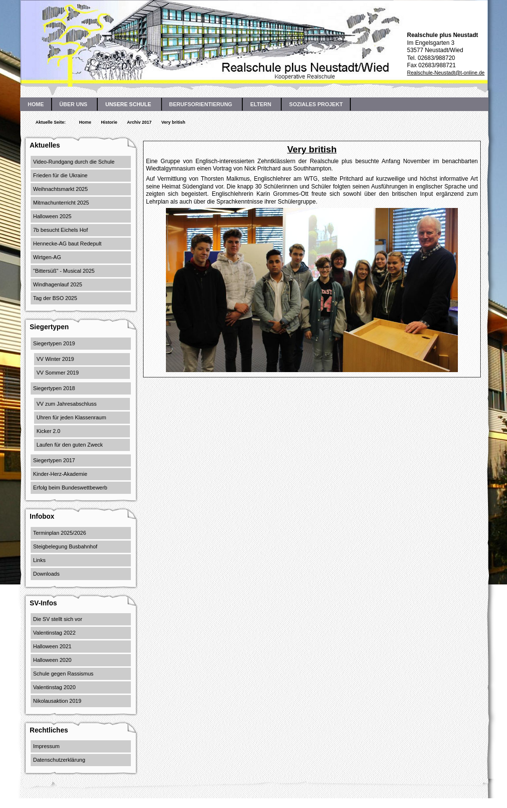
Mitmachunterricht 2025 (61, 203)
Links (39, 560)
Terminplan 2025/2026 (59, 533)
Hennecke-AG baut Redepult (67, 243)
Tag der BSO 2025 (55, 298)
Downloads (46, 574)
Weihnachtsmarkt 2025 (60, 189)
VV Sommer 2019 (57, 373)
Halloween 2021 (52, 646)
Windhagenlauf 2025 (57, 284)
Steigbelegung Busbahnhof (65, 546)
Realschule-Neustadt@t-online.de (446, 72)
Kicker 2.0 (48, 431)
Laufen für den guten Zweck (69, 445)
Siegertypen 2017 (54, 460)
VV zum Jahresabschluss (66, 404)
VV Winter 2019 (55, 359)
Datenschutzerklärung (59, 760)
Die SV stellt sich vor (57, 619)
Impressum (46, 746)
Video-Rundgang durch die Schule (73, 162)
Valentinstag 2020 (54, 687)
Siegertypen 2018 (54, 388)
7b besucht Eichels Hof (60, 230)
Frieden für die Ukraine (60, 175)
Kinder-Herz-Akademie (60, 474)
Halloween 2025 (52, 216)
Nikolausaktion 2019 (57, 701)
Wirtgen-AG (47, 257)
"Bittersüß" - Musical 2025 (63, 271)
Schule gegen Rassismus (63, 673)
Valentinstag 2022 (54, 633)
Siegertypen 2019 (54, 343)
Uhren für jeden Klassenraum (71, 417)
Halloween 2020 (52, 660)
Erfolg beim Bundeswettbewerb (70, 487)
